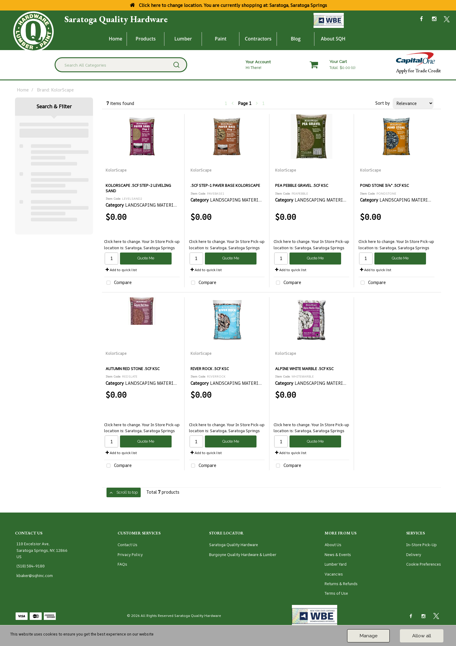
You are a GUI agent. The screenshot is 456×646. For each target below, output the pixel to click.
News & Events (338, 554)
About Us (333, 544)
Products (146, 38)
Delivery (413, 554)
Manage (368, 636)
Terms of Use (336, 593)
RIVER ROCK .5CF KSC (209, 368)
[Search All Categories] (121, 64)
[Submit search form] (176, 64)
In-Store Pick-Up (421, 544)
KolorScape (116, 170)
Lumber (183, 38)
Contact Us (127, 544)
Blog (296, 38)
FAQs (122, 564)
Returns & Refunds (341, 583)
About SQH (333, 38)
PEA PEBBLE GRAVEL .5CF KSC (301, 185)
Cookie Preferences (423, 564)
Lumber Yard (335, 564)
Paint (220, 38)
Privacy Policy (130, 554)
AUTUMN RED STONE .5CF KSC (133, 368)
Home (115, 38)
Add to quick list (121, 270)
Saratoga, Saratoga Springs (150, 247)
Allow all (421, 636)
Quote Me (145, 258)
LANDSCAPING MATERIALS (153, 205)
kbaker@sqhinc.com (34, 575)
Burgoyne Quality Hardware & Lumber (242, 554)
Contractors (258, 38)
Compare (118, 283)
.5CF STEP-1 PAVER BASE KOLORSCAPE (225, 185)
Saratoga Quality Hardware (116, 19)
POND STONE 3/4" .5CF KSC (384, 185)
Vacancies (334, 574)
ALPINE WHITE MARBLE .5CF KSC (304, 368)
